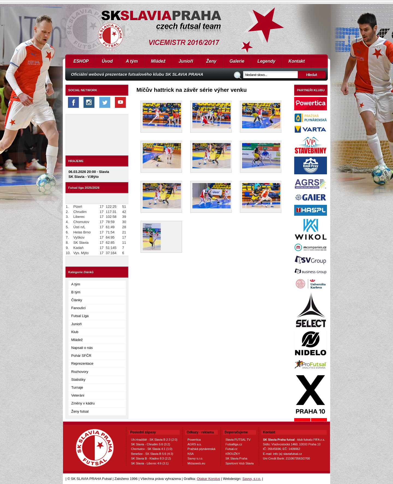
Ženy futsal (80, 411)
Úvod (107, 61)
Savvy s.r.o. (195, 458)
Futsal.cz (231, 448)
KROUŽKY (232, 453)
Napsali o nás (82, 348)
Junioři (185, 61)
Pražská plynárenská (201, 448)
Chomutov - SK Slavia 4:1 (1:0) (151, 448)
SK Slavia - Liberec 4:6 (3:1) (150, 463)
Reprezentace (82, 363)
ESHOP (81, 61)
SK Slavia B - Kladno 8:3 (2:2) (151, 458)
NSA (190, 453)
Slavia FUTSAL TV (238, 439)
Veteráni (77, 395)
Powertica (194, 439)
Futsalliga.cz (233, 444)
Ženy (211, 61)
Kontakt (296, 61)
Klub (74, 332)
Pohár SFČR (81, 356)
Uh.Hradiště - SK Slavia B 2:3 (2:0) (154, 439)
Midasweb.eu (196, 463)
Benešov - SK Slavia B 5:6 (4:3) (152, 453)
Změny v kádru (83, 403)
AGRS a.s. (194, 444)
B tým (75, 292)
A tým (132, 61)
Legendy (266, 61)
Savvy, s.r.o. (251, 479)
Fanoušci (78, 308)
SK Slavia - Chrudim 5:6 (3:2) (150, 444)
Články (76, 300)
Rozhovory (79, 372)
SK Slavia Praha (236, 458)
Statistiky (78, 380)
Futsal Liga (80, 316)
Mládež (158, 61)
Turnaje (77, 387)
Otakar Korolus (208, 479)
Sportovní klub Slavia (239, 463)
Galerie (237, 61)
